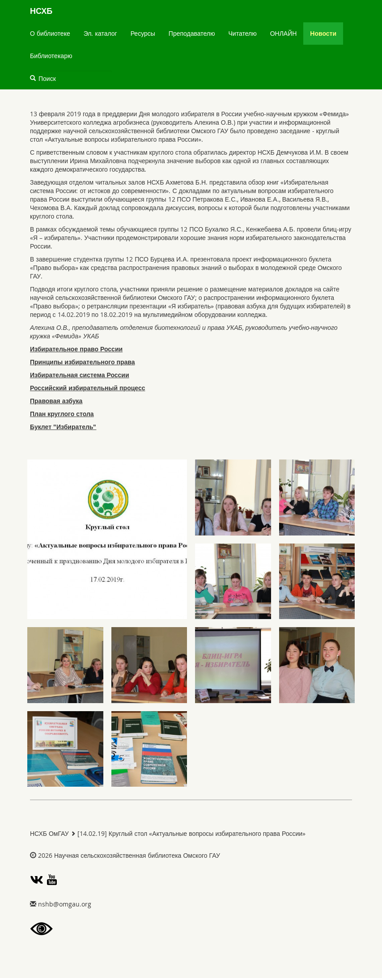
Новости (323, 33)
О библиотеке (50, 33)
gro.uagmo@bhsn (64, 904)
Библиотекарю (51, 55)
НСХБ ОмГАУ (49, 833)
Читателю (243, 33)
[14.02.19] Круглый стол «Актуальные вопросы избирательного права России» (191, 833)
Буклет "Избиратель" (63, 426)
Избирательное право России (76, 349)
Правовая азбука (56, 400)
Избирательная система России (79, 375)
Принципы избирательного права (82, 362)
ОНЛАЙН (283, 33)
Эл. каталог (100, 33)
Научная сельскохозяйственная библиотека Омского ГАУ (137, 855)
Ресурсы (143, 33)
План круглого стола (62, 413)
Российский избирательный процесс (87, 388)
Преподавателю (192, 33)
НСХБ (41, 11)
